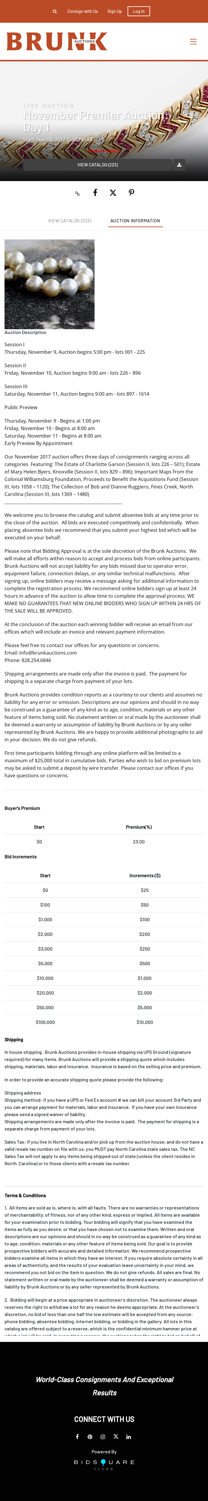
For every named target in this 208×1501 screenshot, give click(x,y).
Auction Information (135, 220)
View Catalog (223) (97, 164)
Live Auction (48, 105)
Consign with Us (83, 11)
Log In (139, 11)
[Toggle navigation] (193, 41)
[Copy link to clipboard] (77, 192)
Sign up (114, 11)
